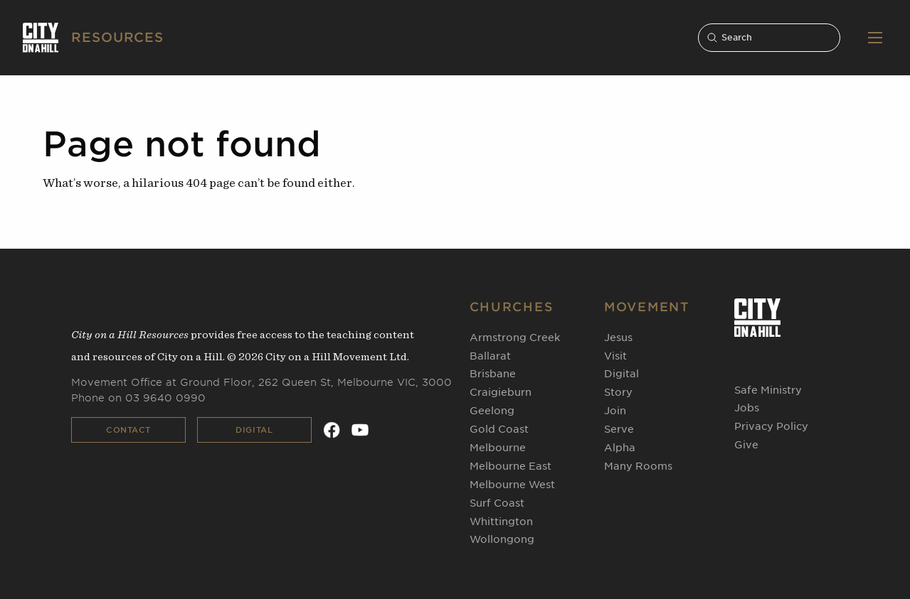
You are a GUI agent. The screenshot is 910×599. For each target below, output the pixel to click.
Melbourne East (510, 466)
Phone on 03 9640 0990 (138, 398)
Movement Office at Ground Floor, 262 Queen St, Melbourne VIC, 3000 (261, 382)
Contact (128, 430)
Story (618, 392)
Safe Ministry (768, 390)
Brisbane (493, 373)
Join (615, 410)
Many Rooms (638, 466)
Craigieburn (500, 392)
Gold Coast (499, 429)
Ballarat (490, 356)
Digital (254, 430)
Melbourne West (512, 484)
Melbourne (498, 447)
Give (746, 444)
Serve (619, 429)
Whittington (501, 521)
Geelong (492, 410)
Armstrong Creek (515, 337)
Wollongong (502, 539)
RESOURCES (117, 37)
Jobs (746, 408)
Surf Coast (497, 503)
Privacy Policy (771, 426)
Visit (615, 356)
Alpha (619, 447)
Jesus (618, 337)
